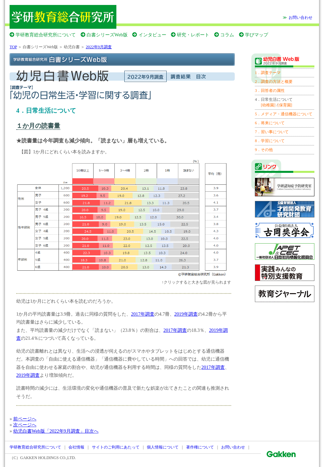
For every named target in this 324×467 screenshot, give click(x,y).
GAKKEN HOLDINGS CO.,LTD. (48, 457)
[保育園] (285, 105)
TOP (13, 47)
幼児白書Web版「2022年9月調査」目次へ (56, 431)
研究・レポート (193, 34)
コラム (227, 34)
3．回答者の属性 (270, 90)
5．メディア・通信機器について (283, 114)
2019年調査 (186, 314)
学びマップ (256, 34)
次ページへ (24, 424)
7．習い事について (272, 132)
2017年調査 (142, 314)
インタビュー (152, 34)
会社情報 (76, 447)
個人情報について (163, 447)
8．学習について (270, 140)
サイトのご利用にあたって (116, 447)
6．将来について (270, 123)
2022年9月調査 (99, 47)
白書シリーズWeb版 (107, 34)
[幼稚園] (268, 105)
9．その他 (264, 149)
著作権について (200, 447)
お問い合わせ (300, 17)
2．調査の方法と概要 (274, 81)
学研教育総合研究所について (46, 34)
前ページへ (24, 418)
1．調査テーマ (268, 72)
